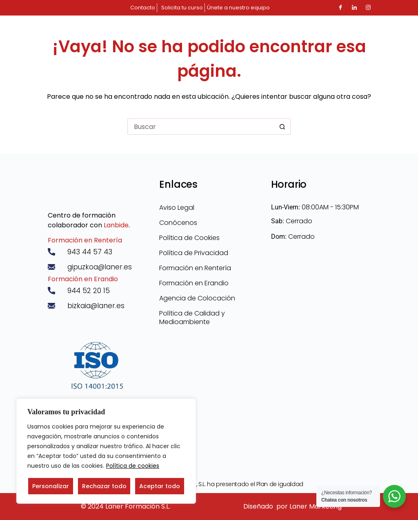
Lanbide (116, 225)
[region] (106, 451)
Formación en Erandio (83, 279)
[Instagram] (368, 8)
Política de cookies (132, 466)
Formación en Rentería (85, 240)
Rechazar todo (104, 486)
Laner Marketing (315, 506)
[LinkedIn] (354, 8)
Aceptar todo (159, 486)
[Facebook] (340, 8)
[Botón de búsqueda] (282, 126)
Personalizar (50, 486)
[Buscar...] (200, 126)
